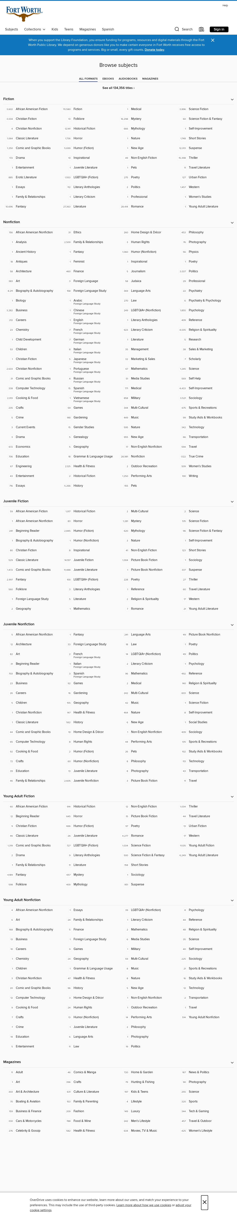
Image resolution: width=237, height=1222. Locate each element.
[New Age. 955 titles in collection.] (147, 437)
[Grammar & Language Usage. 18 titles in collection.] (90, 456)
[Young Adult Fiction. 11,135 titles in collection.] (205, 845)
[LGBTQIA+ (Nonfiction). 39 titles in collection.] (147, 910)
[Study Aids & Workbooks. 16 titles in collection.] (205, 978)
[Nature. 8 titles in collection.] (147, 978)
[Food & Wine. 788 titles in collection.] (90, 1121)
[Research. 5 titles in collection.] (205, 340)
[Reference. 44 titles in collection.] (205, 920)
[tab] (88, 78)
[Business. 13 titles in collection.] (32, 939)
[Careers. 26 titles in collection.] (32, 693)
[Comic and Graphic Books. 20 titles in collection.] (32, 988)
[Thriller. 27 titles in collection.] (205, 580)
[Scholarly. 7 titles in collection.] (205, 359)
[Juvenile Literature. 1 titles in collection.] (90, 168)
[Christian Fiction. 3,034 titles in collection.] (32, 119)
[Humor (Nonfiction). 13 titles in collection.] (90, 1017)
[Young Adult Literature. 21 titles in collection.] (205, 609)
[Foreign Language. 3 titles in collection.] (90, 281)
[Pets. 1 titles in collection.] (147, 168)
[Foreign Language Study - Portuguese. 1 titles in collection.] (90, 369)
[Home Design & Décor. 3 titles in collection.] (90, 998)
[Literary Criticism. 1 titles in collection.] (90, 197)
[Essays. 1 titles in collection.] (32, 187)
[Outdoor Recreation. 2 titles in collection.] (147, 466)
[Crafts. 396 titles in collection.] (90, 1082)
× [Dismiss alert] (213, 40)
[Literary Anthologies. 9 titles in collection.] (90, 855)
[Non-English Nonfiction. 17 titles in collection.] (147, 447)
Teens (68, 29)
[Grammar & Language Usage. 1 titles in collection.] (90, 968)
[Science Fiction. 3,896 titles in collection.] (205, 109)
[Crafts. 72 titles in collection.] (32, 761)
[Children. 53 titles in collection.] (32, 349)
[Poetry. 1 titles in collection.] (205, 262)
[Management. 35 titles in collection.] (147, 349)
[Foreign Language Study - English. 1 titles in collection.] (90, 320)
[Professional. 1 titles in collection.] (147, 197)
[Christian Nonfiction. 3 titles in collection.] (32, 978)
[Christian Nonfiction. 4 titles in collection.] (32, 129)
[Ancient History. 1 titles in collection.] (32, 252)
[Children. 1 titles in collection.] (32, 968)
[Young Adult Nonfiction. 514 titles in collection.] (205, 1017)
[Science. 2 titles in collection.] (205, 511)
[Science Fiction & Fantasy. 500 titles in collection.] (147, 855)
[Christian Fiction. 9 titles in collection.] (32, 826)
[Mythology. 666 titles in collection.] (147, 129)
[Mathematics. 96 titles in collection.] (147, 674)
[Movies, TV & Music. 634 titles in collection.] (147, 1131)
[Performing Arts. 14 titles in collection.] (147, 1017)
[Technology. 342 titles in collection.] (205, 427)
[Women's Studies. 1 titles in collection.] (205, 197)
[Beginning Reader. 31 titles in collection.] (32, 664)
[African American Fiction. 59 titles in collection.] (32, 511)
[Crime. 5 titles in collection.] (32, 417)
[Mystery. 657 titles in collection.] (90, 875)
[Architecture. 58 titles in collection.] (32, 271)
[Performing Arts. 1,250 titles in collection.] (147, 476)
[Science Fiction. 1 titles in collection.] (205, 703)
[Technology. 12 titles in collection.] (205, 988)
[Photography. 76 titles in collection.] (205, 242)
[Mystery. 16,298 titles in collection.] (147, 119)
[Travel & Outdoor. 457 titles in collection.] (205, 1121)
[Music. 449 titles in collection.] (147, 417)
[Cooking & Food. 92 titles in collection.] (32, 751)
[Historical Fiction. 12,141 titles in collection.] (90, 129)
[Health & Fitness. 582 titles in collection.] (90, 1131)
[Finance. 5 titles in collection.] (90, 930)
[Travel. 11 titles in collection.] (205, 781)
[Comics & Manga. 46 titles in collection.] (90, 1072)
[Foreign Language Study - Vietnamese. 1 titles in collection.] (90, 398)
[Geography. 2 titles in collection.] (32, 609)
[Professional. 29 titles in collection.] (205, 281)
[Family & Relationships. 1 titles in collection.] (32, 197)
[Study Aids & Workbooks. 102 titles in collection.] (205, 751)
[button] (183, 30)
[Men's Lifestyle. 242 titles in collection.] (147, 1121)
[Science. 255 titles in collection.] (205, 1092)
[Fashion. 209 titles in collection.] (90, 1111)
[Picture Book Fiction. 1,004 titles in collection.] (147, 560)
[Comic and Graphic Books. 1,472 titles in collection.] (32, 570)
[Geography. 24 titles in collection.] (90, 959)
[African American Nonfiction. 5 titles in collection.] (32, 635)
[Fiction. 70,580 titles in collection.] (90, 109)
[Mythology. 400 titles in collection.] (90, 884)
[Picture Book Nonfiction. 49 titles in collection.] (205, 635)
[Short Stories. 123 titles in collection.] (205, 550)
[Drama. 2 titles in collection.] (32, 855)
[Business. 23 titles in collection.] (32, 683)
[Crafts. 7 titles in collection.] (32, 1017)
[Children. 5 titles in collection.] (32, 703)
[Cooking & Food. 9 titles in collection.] (32, 1007)
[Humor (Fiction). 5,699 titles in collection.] (90, 148)
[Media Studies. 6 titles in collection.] (147, 939)
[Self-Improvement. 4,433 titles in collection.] (205, 388)
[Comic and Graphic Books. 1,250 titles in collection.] (32, 148)
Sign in (219, 29)
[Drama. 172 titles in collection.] (32, 158)
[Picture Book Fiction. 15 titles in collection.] (147, 816)
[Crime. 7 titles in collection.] (32, 1027)
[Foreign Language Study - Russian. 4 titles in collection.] (90, 379)
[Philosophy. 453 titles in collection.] (205, 232)
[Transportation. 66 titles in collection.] (205, 437)
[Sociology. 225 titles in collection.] (205, 959)
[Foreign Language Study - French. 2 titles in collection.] (90, 654)
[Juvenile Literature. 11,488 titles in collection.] (90, 570)
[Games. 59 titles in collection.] (90, 408)
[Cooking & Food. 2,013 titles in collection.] (32, 398)
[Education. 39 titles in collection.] (32, 771)
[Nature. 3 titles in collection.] (147, 541)
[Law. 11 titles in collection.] (90, 1046)
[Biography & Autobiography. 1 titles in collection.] (32, 541)
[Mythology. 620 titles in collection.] (147, 531)
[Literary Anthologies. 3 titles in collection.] (90, 589)
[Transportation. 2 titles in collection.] (205, 998)
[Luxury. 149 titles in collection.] (147, 1111)
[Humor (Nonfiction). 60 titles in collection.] (90, 761)
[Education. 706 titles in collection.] (32, 456)
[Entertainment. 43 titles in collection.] (32, 476)
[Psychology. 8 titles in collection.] (205, 910)
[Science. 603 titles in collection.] (205, 693)
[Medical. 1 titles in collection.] (147, 109)
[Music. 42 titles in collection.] (147, 703)
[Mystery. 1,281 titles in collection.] (147, 521)
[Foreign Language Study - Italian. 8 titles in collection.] (90, 349)
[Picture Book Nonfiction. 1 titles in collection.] (147, 570)
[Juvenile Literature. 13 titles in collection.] (90, 771)
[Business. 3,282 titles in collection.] (32, 310)
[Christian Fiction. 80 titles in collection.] (32, 550)
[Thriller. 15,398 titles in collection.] (205, 158)
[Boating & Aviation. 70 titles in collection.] (32, 1101)
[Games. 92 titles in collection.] (90, 683)
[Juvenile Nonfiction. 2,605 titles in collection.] (90, 781)
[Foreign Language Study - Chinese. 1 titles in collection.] (90, 310)
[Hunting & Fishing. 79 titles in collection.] (147, 1082)
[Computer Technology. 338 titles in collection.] (32, 388)
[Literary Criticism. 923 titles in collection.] (147, 330)
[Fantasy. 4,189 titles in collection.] (32, 875)
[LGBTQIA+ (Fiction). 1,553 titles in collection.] (90, 177)
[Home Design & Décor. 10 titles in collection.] (90, 732)
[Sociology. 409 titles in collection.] (205, 732)
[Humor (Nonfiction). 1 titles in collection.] (90, 541)
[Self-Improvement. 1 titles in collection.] (205, 129)
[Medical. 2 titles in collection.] (147, 683)
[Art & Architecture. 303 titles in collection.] (32, 1092)
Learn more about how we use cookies (143, 1205)
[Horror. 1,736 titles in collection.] (90, 138)
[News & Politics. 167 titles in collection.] (205, 1072)
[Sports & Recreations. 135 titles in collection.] (205, 742)
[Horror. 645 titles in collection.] (90, 816)
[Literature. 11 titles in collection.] (90, 865)
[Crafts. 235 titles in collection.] (32, 408)
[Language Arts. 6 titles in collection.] (90, 1037)
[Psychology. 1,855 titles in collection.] (205, 310)
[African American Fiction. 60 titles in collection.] (32, 806)
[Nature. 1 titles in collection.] (147, 138)
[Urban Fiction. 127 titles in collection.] (205, 177)
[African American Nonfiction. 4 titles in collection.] (32, 910)
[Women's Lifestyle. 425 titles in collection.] (205, 1131)
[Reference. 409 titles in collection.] (205, 320)
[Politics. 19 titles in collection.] (147, 1046)
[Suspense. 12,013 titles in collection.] (205, 148)
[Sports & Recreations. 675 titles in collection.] (205, 408)
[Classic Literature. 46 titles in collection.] (32, 836)
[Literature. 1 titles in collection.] (147, 340)
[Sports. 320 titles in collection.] (205, 1101)
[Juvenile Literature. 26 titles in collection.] (90, 836)
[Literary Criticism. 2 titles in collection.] (147, 664)
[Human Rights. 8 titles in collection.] (90, 742)
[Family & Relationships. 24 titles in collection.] (90, 920)
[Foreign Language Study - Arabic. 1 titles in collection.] (90, 301)
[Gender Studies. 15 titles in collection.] (90, 427)
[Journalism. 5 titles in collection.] (147, 271)
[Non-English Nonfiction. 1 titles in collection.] (147, 732)
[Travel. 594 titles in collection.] (205, 447)
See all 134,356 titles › (118, 88)
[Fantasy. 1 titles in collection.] (90, 252)
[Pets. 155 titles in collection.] (147, 486)
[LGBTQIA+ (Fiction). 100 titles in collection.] (90, 580)
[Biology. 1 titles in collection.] (32, 301)
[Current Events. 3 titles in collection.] (32, 427)
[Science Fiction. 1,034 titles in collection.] (147, 845)
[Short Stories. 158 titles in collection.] (147, 865)
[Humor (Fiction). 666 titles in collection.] (90, 826)
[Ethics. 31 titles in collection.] (90, 232)
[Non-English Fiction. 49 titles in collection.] (147, 158)
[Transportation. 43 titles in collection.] (205, 771)
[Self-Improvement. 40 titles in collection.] (205, 949)
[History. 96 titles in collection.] (90, 988)
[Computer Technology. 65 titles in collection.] (32, 742)
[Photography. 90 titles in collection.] (205, 1082)
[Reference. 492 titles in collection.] (205, 674)
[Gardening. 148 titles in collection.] (90, 417)
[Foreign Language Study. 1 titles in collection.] (32, 599)
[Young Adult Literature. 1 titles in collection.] (205, 207)
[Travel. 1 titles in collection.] (205, 1007)
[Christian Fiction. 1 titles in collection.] (32, 359)
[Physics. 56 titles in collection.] (205, 252)
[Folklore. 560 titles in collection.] (32, 589)
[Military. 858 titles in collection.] (147, 398)
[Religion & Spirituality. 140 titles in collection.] (205, 683)
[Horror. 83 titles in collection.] (90, 521)
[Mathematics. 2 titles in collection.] (147, 930)
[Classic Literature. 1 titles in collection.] (32, 722)
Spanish (108, 29)
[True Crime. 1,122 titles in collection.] (205, 456)
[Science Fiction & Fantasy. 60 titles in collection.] (205, 119)
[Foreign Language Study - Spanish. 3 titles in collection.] (90, 674)
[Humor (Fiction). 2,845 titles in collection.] (90, 531)
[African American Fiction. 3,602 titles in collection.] (32, 109)
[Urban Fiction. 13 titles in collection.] (205, 826)
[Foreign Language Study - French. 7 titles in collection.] (90, 330)
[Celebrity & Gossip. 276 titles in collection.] (32, 1131)
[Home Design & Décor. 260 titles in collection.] (147, 232)
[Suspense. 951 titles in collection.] (147, 884)
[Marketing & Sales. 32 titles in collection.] (147, 359)
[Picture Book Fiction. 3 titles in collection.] (147, 781)
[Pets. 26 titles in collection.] (147, 751)
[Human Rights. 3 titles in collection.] (147, 242)
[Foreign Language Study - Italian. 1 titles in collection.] (90, 664)
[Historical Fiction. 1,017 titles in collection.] (90, 511)
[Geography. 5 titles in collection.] (90, 447)
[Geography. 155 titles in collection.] (90, 703)
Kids (55, 29)
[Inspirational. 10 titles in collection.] (90, 158)
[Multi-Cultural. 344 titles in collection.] (147, 408)
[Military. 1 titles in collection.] (147, 949)
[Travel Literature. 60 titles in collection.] (205, 589)
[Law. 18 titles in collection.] (147, 644)
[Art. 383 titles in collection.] (32, 281)
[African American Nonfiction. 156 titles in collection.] (32, 232)
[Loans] (202, 30)
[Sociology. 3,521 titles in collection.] (205, 398)
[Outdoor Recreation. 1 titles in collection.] (147, 1007)
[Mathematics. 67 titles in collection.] (147, 369)
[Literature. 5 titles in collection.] (90, 599)
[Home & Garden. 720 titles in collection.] (147, 1072)
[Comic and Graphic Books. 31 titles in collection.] (32, 379)
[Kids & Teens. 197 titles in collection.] (147, 1092)
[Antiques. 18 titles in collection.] (32, 262)
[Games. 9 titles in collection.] (90, 949)
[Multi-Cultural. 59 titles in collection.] (147, 959)
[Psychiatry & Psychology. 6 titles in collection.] (205, 301)
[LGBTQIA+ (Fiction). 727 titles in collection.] (90, 845)
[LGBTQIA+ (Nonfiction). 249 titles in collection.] (147, 310)
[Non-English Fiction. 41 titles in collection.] (147, 550)
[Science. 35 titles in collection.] (205, 939)
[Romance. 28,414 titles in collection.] (147, 207)
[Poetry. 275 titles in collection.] (147, 177)
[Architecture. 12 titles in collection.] (32, 644)
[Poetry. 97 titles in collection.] (147, 826)
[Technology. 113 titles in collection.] (205, 761)
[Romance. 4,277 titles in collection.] (147, 836)
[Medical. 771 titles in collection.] (147, 388)
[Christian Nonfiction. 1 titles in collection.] (32, 712)
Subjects (11, 29)
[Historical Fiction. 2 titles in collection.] (90, 476)
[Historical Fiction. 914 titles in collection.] (90, 806)
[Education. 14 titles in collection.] (32, 1037)
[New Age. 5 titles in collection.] (147, 988)
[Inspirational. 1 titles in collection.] (147, 262)
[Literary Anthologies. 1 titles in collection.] (147, 320)
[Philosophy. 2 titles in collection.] (147, 1027)
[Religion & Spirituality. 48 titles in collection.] (205, 930)
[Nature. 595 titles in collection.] (147, 427)
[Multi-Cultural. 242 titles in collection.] (147, 693)
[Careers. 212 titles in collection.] (32, 320)
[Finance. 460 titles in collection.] (90, 271)
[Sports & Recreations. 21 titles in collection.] (205, 968)
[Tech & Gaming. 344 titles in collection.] (205, 1111)
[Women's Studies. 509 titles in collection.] (205, 466)
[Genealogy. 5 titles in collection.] (90, 437)
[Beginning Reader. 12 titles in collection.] (32, 816)
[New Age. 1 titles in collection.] (147, 148)
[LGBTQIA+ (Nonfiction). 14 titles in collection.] (147, 654)
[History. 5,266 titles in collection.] (90, 486)
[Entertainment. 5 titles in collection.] (32, 1046)
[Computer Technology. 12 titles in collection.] (32, 998)
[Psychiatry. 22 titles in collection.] (205, 291)
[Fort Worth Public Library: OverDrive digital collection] (24, 14)
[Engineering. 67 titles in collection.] (32, 466)
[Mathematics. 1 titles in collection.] (90, 609)
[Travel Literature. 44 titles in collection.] (205, 816)
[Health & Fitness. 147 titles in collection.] (90, 712)
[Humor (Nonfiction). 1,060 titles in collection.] (147, 252)
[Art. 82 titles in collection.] (32, 654)
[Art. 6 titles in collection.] (32, 920)
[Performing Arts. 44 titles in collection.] (147, 742)
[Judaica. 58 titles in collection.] (147, 281)
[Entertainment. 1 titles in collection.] (32, 168)
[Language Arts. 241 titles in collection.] (147, 635)
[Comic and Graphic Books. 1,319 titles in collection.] (32, 845)
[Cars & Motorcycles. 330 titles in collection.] (32, 1121)
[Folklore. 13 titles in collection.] (90, 119)
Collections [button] (35, 29)
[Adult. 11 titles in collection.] (32, 1072)
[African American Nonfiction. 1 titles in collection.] (32, 521)
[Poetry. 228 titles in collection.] (147, 580)
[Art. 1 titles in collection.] (32, 1082)
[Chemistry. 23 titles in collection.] (32, 330)
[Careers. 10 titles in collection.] (32, 949)
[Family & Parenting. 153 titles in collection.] (90, 1101)
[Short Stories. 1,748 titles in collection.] (205, 138)
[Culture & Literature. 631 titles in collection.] (90, 1092)
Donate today (154, 50)
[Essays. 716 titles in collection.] (32, 486)
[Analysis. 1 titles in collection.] (32, 242)
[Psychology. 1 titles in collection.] (205, 664)
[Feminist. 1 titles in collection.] (90, 262)
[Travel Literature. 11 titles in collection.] (205, 168)
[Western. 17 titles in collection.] (205, 599)
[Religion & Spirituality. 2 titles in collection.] (147, 599)
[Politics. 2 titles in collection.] (147, 187)
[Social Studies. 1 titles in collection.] (205, 722)
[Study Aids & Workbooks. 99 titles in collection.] (205, 417)
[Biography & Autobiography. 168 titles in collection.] (32, 930)
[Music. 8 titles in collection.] (147, 968)
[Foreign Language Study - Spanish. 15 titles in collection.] (90, 388)
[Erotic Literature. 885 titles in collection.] (32, 177)
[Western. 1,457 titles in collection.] (205, 187)
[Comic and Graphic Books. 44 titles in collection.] (32, 732)
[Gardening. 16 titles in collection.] (90, 693)
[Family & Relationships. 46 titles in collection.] (32, 781)
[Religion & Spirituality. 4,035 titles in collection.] (205, 330)
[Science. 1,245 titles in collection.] (205, 369)
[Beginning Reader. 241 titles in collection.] (32, 531)
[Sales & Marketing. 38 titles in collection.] (205, 349)
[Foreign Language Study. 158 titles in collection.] (90, 291)
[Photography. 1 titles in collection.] (147, 1037)
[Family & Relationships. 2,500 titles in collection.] (90, 242)
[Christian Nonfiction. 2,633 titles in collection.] (32, 369)
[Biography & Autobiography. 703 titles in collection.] (32, 674)
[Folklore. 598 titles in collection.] (32, 884)
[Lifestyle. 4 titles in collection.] (147, 1101)
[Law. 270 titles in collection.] (147, 301)
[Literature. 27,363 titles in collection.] (90, 207)
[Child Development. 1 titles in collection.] (32, 340)
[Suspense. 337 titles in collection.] (205, 570)
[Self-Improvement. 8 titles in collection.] (205, 712)
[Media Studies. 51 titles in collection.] (147, 379)
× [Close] (204, 1202)
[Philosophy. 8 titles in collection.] (147, 761)
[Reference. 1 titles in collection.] (147, 589)
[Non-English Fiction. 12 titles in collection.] (147, 806)
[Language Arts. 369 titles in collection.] (147, 291)
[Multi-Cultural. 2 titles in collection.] (147, 511)
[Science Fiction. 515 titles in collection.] (205, 521)
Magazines (87, 29)
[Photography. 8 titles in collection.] (147, 771)
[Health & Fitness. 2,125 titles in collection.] (90, 466)
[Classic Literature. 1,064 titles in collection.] (32, 138)
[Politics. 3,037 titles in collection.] (205, 271)
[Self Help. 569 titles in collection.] (205, 379)
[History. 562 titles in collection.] (90, 722)
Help (225, 5)
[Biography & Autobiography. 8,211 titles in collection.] (32, 291)
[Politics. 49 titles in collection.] (205, 654)
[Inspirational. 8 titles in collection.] (90, 550)
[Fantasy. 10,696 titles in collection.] (32, 207)
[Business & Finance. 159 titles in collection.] (32, 1111)
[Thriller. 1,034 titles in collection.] (205, 806)
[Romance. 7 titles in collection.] (147, 609)
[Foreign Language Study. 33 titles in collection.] (90, 644)
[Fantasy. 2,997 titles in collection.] (32, 580)
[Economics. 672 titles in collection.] (32, 447)
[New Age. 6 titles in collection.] (147, 722)
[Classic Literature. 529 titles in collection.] (32, 560)
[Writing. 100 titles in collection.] (205, 476)
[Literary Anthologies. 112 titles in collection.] (90, 187)
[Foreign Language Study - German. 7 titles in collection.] (90, 340)
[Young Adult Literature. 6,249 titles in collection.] (205, 855)
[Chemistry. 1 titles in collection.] (32, 959)
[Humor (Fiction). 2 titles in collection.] (90, 751)
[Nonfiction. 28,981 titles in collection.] (147, 456)
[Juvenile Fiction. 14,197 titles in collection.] (90, 560)
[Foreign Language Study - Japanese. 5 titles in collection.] (90, 359)
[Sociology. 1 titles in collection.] (205, 560)
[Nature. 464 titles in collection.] (147, 712)
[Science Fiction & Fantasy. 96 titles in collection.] (205, 531)
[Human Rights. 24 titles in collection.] (90, 1007)
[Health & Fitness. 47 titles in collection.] (90, 978)
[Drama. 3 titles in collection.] (32, 437)
